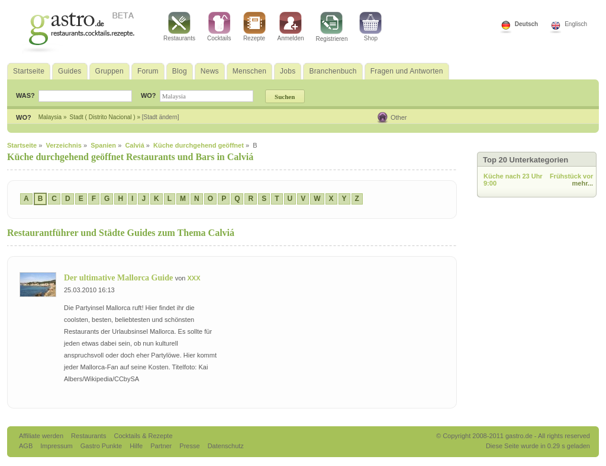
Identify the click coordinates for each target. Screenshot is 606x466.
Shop (370, 27)
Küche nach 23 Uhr (513, 176)
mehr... (582, 183)
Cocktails (219, 27)
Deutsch (526, 24)
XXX (193, 278)
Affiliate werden (42, 435)
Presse (189, 445)
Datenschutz (226, 445)
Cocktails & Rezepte (143, 435)
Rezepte (254, 27)
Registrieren (332, 27)
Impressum (57, 445)
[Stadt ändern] (160, 117)
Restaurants (179, 27)
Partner (161, 445)
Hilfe (137, 445)
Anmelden (291, 27)
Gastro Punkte (102, 445)
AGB (26, 445)
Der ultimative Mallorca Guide (119, 277)
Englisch (576, 24)
